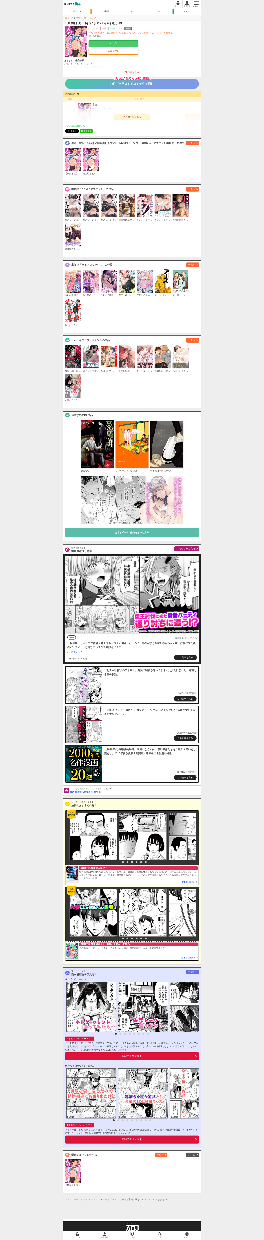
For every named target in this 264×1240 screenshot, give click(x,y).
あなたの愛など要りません (81, 1066)
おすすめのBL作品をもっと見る (132, 532)
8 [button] (148, 1034)
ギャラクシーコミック (76, 1199)
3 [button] (127, 862)
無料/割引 (104, 11)
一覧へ (191, 143)
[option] (92, 836)
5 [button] (137, 862)
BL (159, 11)
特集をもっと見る (185, 548)
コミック (69, 18)
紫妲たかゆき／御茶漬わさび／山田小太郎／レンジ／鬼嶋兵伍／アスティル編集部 (132, 33)
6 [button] (141, 862)
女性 (78, 18)
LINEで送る (86, 131)
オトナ (187, 11)
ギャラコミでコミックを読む (132, 82)
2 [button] (123, 862)
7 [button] (146, 862)
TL (132, 11)
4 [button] (132, 862)
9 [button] (150, 1120)
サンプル (113, 43)
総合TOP (77, 11)
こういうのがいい (77, 979)
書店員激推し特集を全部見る (134, 790)
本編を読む (113, 51)
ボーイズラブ (90, 18)
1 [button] (118, 862)
